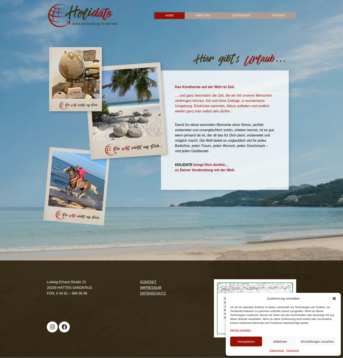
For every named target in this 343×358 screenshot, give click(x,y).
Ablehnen (280, 341)
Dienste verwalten (240, 330)
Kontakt (278, 15)
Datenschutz (277, 350)
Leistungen (241, 15)
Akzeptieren (246, 341)
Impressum (292, 350)
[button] (334, 298)
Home (169, 15)
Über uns (203, 15)
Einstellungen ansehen (317, 341)
